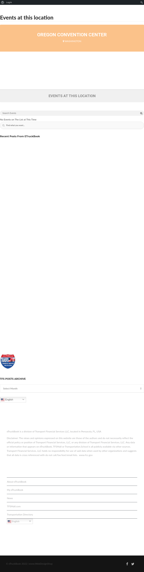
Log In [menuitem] (9, 2)
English (7, 400)
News (10, 498)
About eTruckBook (16, 481)
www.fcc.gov (86, 455)
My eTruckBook (15, 489)
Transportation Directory (20, 514)
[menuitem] (2, 2)
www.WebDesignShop (41, 563)
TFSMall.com (14, 506)
